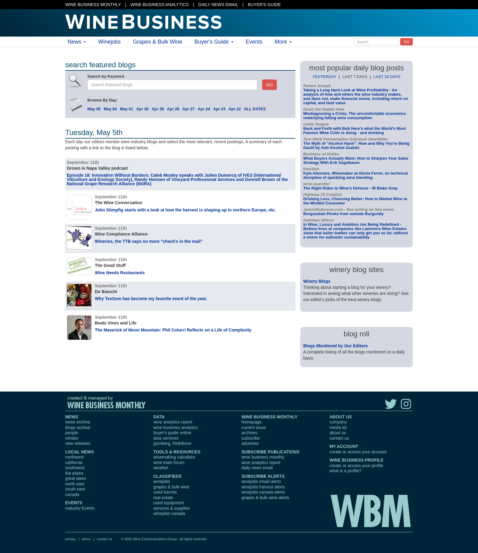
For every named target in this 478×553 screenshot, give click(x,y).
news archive (77, 422)
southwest (74, 467)
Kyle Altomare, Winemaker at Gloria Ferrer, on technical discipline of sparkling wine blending (355, 175)
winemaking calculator (174, 457)
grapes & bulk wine (171, 486)
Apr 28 (173, 109)
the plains (74, 473)
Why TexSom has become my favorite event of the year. (151, 298)
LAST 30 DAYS (386, 76)
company (338, 422)
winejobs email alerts (261, 481)
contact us (339, 438)
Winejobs (109, 42)
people (71, 432)
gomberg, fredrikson (172, 443)
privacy (70, 539)
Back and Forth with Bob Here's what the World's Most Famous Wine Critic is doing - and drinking (354, 130)
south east (75, 489)
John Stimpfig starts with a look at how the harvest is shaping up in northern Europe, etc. (185, 209)
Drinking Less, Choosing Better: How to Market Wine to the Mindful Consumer (355, 201)
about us (338, 432)
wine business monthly (262, 457)
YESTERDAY (324, 76)
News (77, 42)
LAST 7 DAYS (354, 76)
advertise (250, 443)
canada (72, 494)
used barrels (165, 492)
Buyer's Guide (214, 42)
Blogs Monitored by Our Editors (335, 345)
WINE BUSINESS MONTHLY (93, 4)
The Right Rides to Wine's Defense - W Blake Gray (350, 188)
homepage (251, 422)
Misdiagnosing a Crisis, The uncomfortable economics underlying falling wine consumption (354, 115)
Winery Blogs (316, 281)
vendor (71, 438)
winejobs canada (169, 513)
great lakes (75, 478)
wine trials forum (168, 462)
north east (74, 483)
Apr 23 (219, 109)
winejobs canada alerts (263, 492)
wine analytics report (172, 422)
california (73, 462)
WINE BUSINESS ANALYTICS (159, 4)
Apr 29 (158, 109)
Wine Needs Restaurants (120, 272)
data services (165, 438)
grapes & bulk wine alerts (265, 497)
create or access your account (358, 451)
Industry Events (80, 508)
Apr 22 (234, 109)
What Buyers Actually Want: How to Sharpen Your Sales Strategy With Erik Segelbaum (355, 160)
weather (161, 467)
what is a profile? (346, 470)
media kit (338, 427)
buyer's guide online (172, 432)
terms (86, 539)
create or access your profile (356, 465)
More (283, 42)
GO (406, 42)
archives (249, 432)
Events (254, 42)
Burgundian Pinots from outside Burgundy (343, 213)
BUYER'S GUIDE (264, 4)
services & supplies (171, 508)
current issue (253, 427)
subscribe (250, 438)
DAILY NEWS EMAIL (218, 4)
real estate (163, 497)
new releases (78, 443)
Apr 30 (142, 109)
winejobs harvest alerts (263, 486)
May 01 (126, 109)
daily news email (257, 467)
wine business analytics (175, 427)
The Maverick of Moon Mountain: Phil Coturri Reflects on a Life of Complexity (173, 330)
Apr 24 (204, 109)
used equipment (168, 502)
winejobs (161, 481)
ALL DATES (255, 109)
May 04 (110, 109)
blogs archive (78, 427)
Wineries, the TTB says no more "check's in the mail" (148, 241)
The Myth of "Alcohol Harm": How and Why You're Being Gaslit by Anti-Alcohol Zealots (356, 145)
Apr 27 (188, 109)
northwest (74, 457)
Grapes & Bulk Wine (157, 42)
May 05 (94, 109)
